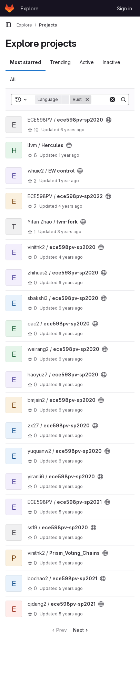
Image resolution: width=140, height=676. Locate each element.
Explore (30, 8)
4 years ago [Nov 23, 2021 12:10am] (71, 257)
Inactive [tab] (111, 62)
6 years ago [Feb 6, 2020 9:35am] (71, 359)
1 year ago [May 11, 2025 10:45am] (69, 155)
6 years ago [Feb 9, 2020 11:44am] (71, 461)
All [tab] (13, 79)
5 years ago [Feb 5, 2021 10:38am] (71, 613)
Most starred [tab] (25, 62)
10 (33, 130)
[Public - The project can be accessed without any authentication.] (108, 120)
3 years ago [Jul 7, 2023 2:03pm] (69, 231)
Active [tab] (87, 62)
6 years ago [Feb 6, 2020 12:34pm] (71, 537)
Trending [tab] (60, 62)
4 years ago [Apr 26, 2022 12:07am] (70, 206)
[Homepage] (9, 8)
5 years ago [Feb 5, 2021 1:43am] (71, 588)
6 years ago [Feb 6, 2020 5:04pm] (71, 308)
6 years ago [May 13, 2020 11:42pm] (71, 562)
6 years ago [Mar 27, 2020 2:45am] (71, 410)
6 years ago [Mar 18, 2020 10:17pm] (71, 486)
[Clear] (112, 99)
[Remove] (87, 99)
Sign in (124, 8)
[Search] (123, 99)
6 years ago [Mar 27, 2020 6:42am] (71, 333)
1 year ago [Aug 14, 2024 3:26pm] (68, 180)
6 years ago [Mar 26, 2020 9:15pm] (71, 282)
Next (81, 630)
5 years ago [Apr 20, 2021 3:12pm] (71, 511)
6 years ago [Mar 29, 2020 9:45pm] (72, 129)
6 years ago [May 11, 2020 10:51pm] (71, 384)
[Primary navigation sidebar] (8, 24)
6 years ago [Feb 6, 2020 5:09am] (71, 435)
